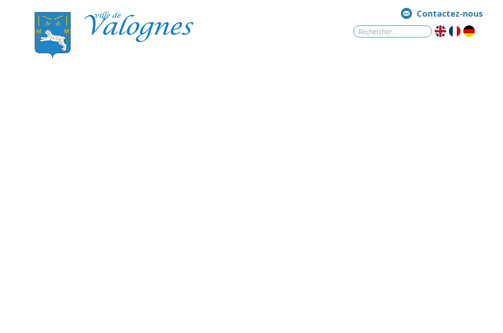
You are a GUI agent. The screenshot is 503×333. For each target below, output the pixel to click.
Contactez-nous (450, 13)
